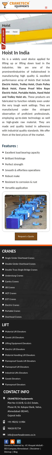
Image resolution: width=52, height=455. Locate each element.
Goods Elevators (13, 378)
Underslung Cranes (14, 275)
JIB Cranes (10, 287)
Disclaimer (35, 448)
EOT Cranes (10, 299)
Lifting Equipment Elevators (18, 343)
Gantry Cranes (12, 281)
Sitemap (8, 452)
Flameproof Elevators (15, 384)
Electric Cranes (12, 305)
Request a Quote (26, 236)
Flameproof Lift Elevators (17, 366)
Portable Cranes (12, 311)
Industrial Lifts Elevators (16, 372)
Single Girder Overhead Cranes (19, 258)
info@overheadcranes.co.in (21, 434)
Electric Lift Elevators (15, 349)
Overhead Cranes (13, 316)
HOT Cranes (10, 293)
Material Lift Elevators (15, 331)
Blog (15, 452)
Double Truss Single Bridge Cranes (21, 269)
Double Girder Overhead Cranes (20, 263)
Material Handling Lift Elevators (20, 355)
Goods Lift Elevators (14, 337)
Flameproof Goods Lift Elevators (20, 361)
